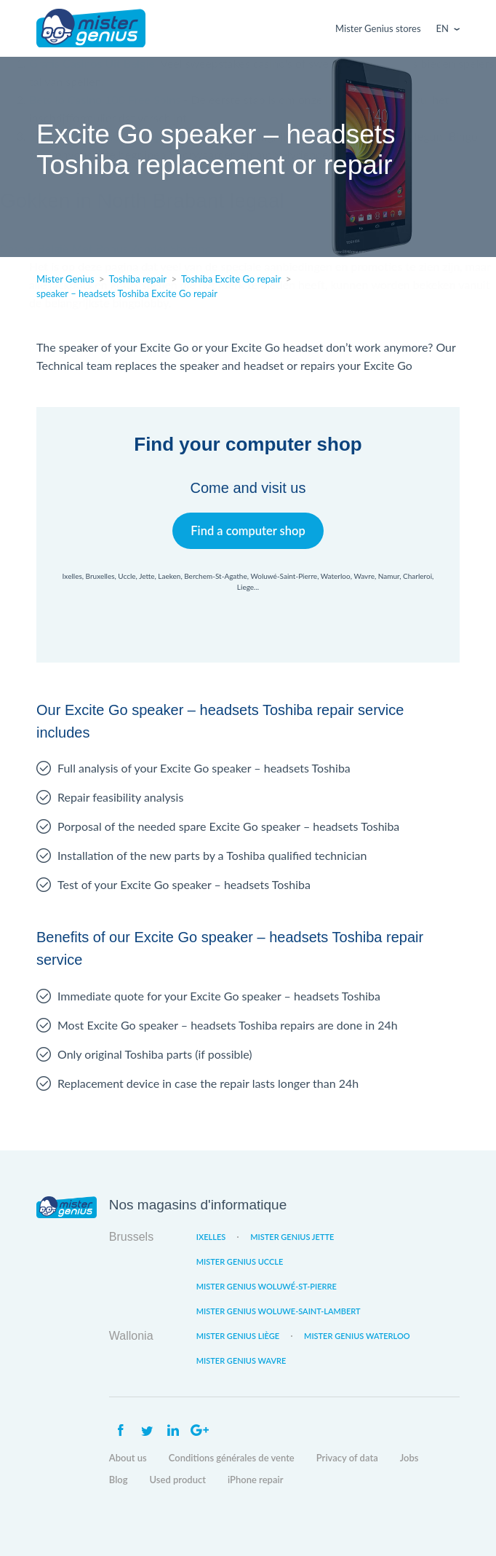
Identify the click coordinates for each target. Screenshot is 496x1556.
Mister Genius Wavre (241, 1360)
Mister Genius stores (377, 28)
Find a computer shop (248, 530)
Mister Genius (90, 28)
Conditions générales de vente (232, 1458)
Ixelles (210, 1236)
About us (128, 1458)
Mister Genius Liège (237, 1335)
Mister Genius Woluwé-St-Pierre (266, 1286)
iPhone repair (256, 1479)
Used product (178, 1479)
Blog (118, 1479)
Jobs (409, 1458)
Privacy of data (347, 1458)
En (442, 28)
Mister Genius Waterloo (357, 1335)
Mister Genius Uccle (240, 1261)
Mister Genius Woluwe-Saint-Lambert (278, 1311)
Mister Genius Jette (292, 1236)
